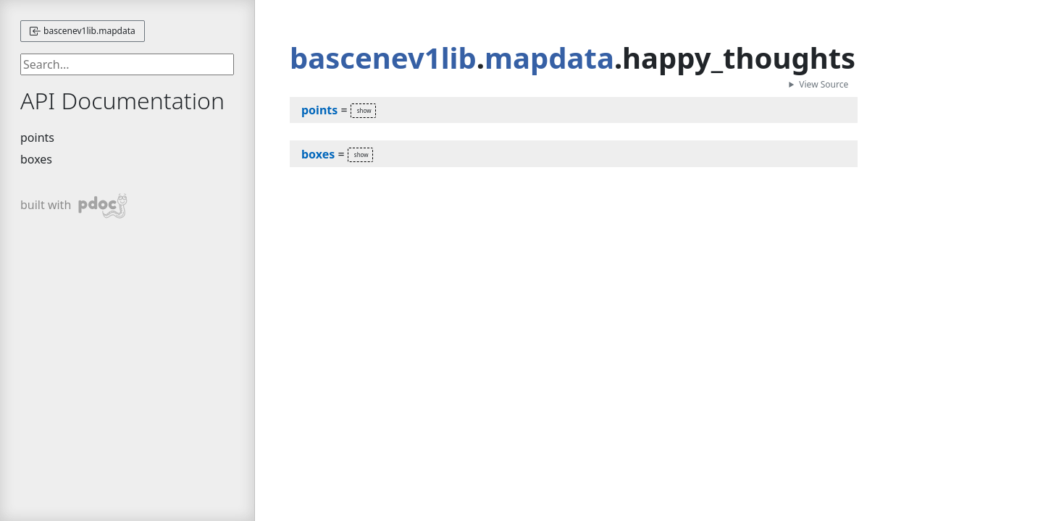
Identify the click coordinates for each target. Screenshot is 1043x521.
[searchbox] (127, 64)
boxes (36, 159)
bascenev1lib (383, 57)
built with (74, 206)
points (37, 137)
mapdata (549, 57)
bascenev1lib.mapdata (82, 31)
